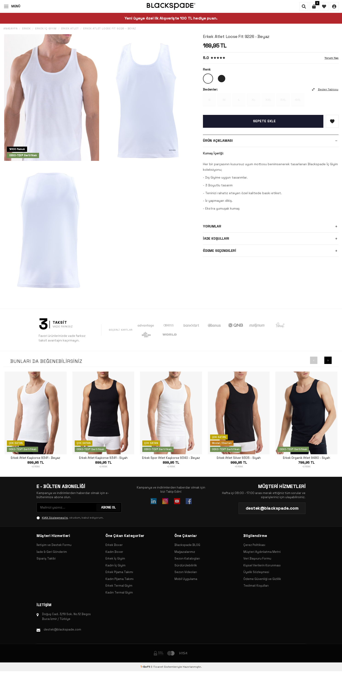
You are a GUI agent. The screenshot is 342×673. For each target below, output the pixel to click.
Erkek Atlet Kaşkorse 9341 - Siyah (103, 458)
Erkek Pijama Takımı (119, 572)
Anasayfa (10, 28)
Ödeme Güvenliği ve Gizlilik (262, 579)
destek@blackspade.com (62, 629)
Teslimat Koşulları (256, 586)
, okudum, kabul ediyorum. (70, 518)
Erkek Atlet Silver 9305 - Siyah (239, 458)
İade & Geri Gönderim (52, 552)
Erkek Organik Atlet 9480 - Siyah (306, 458)
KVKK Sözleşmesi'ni (55, 518)
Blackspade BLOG (187, 545)
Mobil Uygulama (185, 579)
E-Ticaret (157, 667)
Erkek (26, 28)
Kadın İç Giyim (115, 565)
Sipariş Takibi (46, 558)
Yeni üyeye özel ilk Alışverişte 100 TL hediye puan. (171, 18)
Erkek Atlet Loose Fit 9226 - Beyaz (109, 28)
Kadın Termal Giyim (119, 592)
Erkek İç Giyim (45, 28)
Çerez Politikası (254, 545)
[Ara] (303, 6)
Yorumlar (271, 226)
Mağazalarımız (184, 552)
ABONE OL (108, 507)
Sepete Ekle (264, 121)
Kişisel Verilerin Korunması (262, 565)
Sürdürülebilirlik (185, 565)
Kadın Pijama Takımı (119, 579)
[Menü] (11, 6)
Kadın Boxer (114, 552)
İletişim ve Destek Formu (54, 545)
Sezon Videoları (185, 572)
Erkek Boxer (114, 545)
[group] (51, 98)
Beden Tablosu (325, 89)
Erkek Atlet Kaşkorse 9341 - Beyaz (35, 458)
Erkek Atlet (70, 28)
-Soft (145, 667)
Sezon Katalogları (187, 558)
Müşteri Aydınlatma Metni (262, 552)
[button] (313, 360)
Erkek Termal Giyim (118, 586)
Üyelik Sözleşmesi (256, 572)
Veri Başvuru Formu (257, 558)
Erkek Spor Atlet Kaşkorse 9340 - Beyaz (171, 458)
